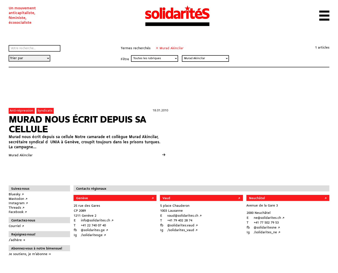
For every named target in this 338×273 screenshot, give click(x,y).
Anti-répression (21, 110)
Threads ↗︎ (17, 208)
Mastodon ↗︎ (18, 199)
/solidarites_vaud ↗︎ (182, 230)
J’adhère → (17, 240)
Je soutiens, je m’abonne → (30, 254)
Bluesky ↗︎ (16, 194)
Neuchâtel (257, 198)
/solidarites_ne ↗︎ (267, 232)
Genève (82, 198)
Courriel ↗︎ (16, 226)
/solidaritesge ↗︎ (93, 235)
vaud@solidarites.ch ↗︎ (184, 216)
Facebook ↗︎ (18, 212)
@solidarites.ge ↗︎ (94, 230)
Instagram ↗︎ (18, 203)
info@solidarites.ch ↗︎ (97, 220)
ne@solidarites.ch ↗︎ (269, 218)
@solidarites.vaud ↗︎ (182, 225)
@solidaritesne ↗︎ (267, 227)
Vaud (166, 198)
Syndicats (45, 110)
